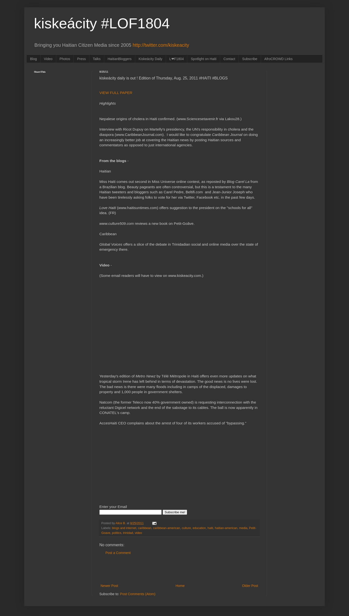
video (138, 533)
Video (48, 59)
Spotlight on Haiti (203, 59)
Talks (97, 59)
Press (81, 59)
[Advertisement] (179, 569)
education (199, 528)
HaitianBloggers (120, 59)
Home (179, 586)
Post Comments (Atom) (137, 594)
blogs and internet (124, 528)
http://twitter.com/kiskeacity (161, 45)
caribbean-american (166, 528)
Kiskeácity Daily (150, 59)
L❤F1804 (176, 59)
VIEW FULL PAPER (116, 93)
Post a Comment (118, 553)
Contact (229, 59)
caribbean (144, 528)
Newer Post (109, 586)
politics (116, 533)
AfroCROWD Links (278, 59)
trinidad (128, 533)
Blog (33, 59)
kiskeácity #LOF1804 (102, 23)
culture (186, 528)
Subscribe (249, 59)
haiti (210, 528)
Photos (65, 59)
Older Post (250, 586)
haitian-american (226, 528)
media (243, 528)
